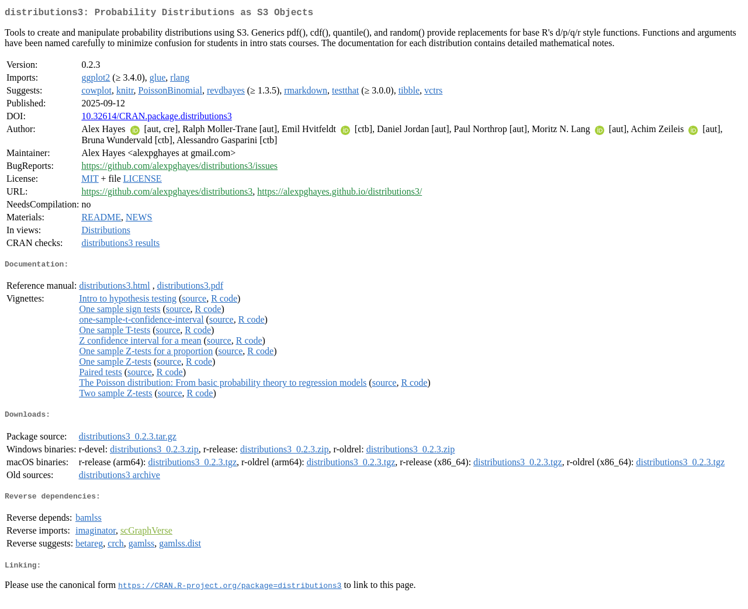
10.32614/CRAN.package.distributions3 (156, 118)
